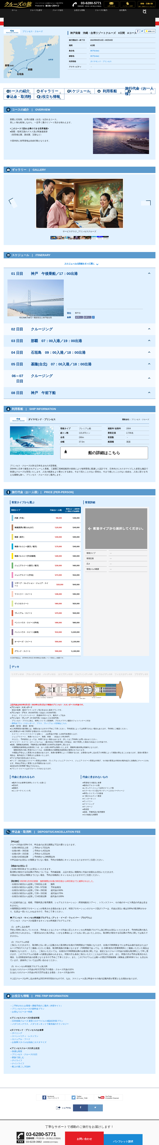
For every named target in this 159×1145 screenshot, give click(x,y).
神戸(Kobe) (94, 51)
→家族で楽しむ (17, 1019)
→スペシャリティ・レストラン (24, 998)
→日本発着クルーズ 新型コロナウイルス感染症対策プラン (36, 983)
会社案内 (67, 1129)
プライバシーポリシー (87, 1129)
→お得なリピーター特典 (21, 974)
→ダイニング (16, 995)
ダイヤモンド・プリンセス (101, 61)
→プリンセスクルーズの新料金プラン (27, 971)
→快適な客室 (16, 1013)
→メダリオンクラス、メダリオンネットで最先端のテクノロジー (39, 986)
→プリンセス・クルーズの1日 (23, 1016)
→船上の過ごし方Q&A (20, 1028)
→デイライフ (16, 1022)
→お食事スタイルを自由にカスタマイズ (28, 1004)
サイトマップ (50, 1129)
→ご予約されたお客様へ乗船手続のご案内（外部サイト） (36, 968)
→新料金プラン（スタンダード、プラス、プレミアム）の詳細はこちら (38, 685)
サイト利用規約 (110, 1129)
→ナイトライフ (17, 1025)
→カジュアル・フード (20, 1001)
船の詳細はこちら (104, 417)
